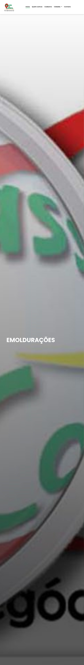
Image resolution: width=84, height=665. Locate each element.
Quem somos (37, 7)
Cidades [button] (57, 7)
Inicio (28, 7)
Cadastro (48, 7)
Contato (67, 7)
